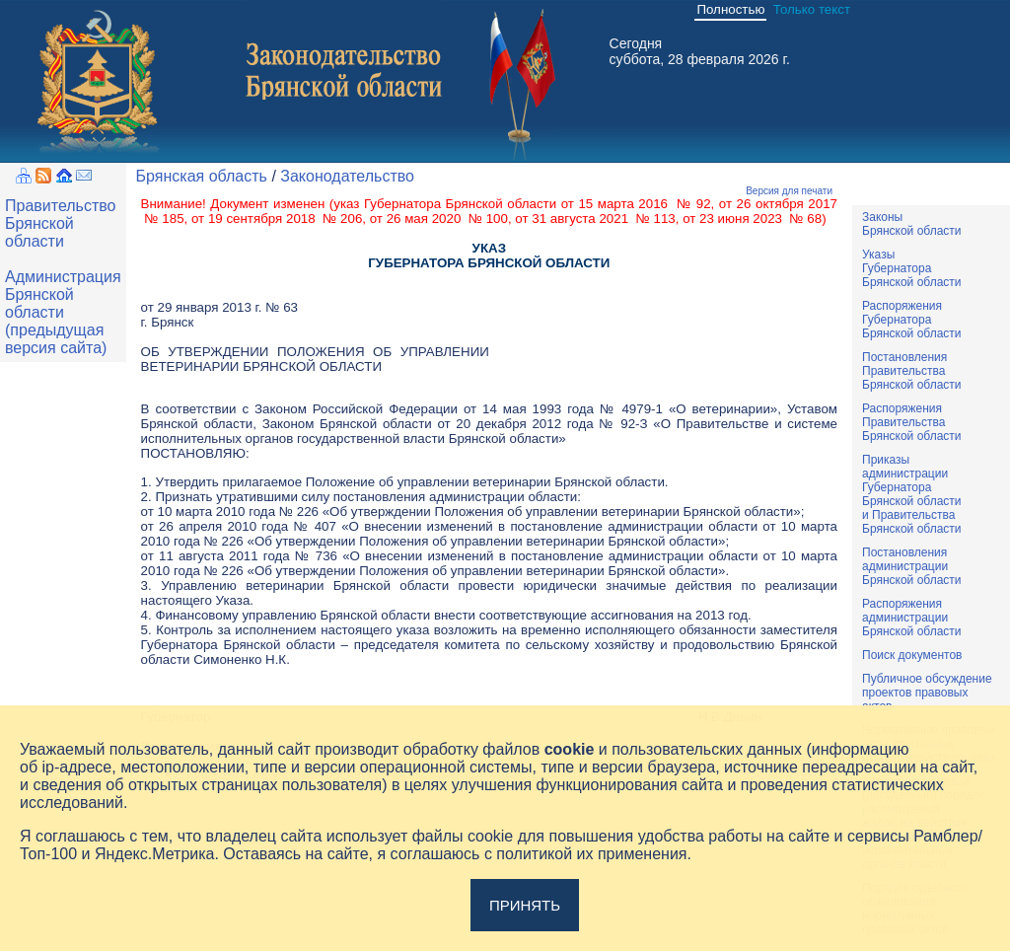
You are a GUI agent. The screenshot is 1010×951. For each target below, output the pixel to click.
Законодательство (347, 176)
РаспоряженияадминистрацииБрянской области (912, 617)
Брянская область (201, 176)
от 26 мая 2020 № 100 (439, 218)
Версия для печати (789, 190)
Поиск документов (912, 655)
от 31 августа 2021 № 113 (595, 218)
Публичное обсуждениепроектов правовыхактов (927, 692)
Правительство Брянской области (60, 223)
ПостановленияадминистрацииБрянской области (912, 566)
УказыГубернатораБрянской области (912, 268)
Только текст (811, 9)
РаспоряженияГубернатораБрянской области (912, 319)
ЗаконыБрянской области (912, 224)
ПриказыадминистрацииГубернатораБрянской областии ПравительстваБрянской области (912, 494)
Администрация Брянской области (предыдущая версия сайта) (63, 312)
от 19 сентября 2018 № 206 (276, 218)
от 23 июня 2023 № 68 (752, 218)
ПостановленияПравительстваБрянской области (912, 371)
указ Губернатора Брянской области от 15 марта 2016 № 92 (521, 203)
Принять (524, 905)
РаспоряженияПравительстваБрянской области (912, 422)
